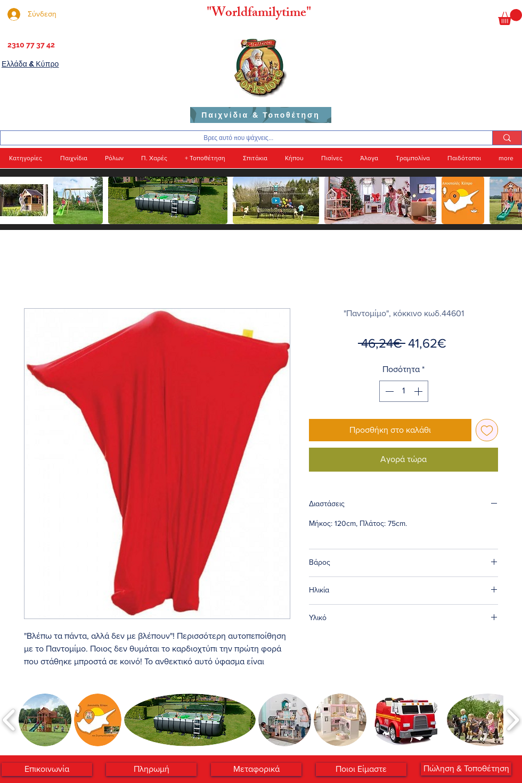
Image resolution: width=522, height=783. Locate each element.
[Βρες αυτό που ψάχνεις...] (238, 138)
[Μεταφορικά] (256, 769)
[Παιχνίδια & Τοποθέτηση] (260, 115)
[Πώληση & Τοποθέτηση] (466, 769)
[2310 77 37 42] (30, 45)
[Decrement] (388, 391)
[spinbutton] (404, 391)
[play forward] (508, 200)
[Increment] (419, 391)
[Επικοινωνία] (47, 769)
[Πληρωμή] (151, 769)
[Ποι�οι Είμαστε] (361, 769)
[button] (510, 17)
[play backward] (13, 200)
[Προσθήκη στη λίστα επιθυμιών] (487, 430)
